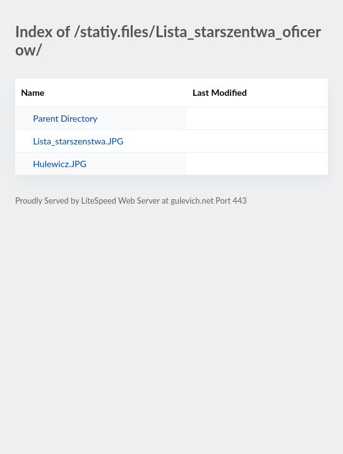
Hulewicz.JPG (60, 163)
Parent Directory (65, 118)
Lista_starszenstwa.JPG (78, 141)
